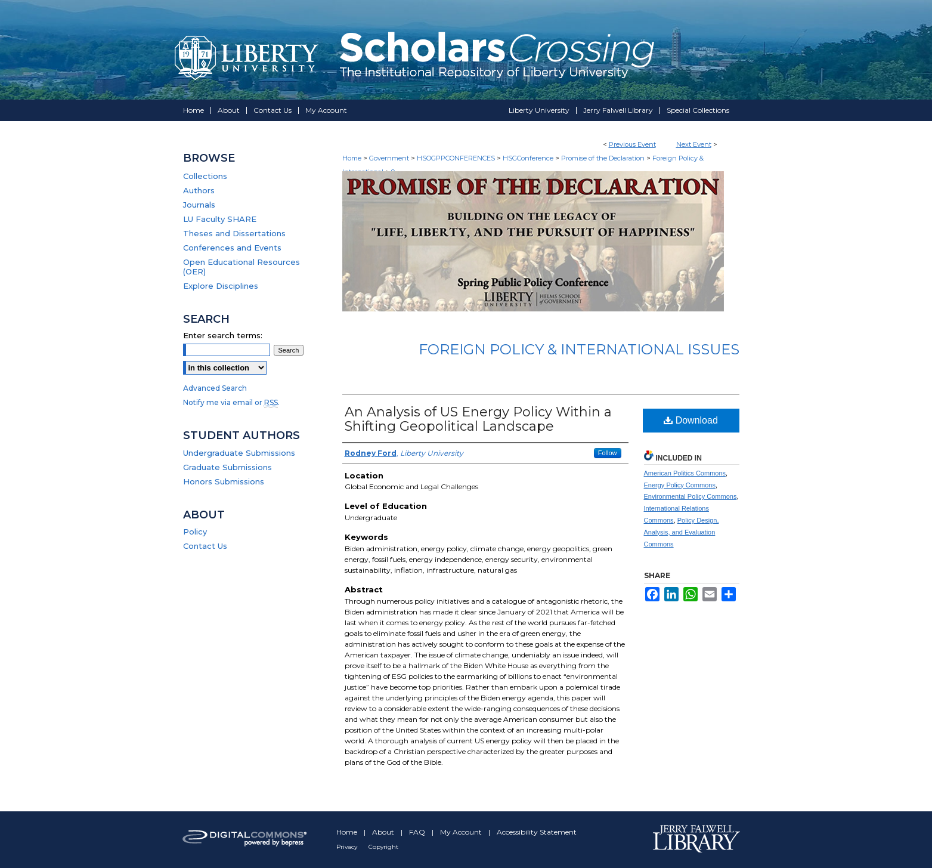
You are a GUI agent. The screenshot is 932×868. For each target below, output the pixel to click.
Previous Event (632, 144)
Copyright (383, 847)
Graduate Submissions (227, 467)
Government (390, 158)
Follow (607, 452)
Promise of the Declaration (603, 158)
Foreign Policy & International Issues (579, 349)
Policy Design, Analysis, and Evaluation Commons (681, 532)
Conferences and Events (232, 247)
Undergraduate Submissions (239, 453)
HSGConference (529, 158)
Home (351, 158)
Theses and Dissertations (234, 233)
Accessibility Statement (537, 831)
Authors (199, 190)
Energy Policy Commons (680, 485)
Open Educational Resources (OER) (241, 266)
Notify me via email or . (231, 402)
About (384, 831)
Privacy (347, 847)
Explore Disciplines (220, 286)
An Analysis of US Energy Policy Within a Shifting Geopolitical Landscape (478, 419)
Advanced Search (215, 388)
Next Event (693, 144)
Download (691, 420)
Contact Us (205, 546)
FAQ (418, 831)
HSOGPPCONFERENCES (457, 158)
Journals (199, 204)
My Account (462, 831)
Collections (205, 176)
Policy (195, 531)
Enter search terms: (222, 335)
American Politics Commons (685, 473)
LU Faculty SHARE (219, 219)
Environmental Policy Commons (690, 496)
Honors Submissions (223, 481)
